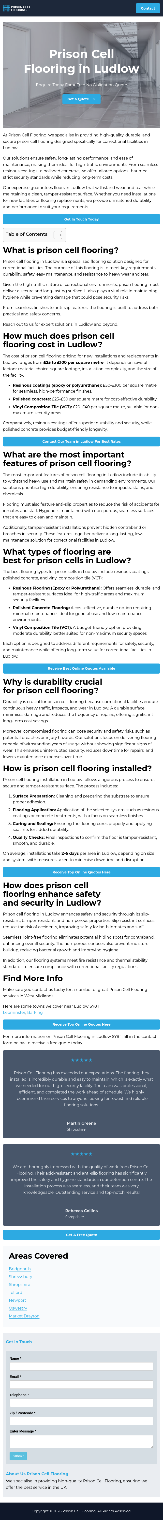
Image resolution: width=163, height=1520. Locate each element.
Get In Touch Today (81, 219)
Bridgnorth (20, 1269)
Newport (17, 1300)
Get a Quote (81, 99)
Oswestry (18, 1308)
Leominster (14, 1012)
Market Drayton (24, 1316)
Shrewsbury (20, 1276)
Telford (15, 1292)
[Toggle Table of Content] (55, 235)
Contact (148, 8)
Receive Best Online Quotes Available (81, 668)
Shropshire (19, 1284)
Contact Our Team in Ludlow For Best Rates (81, 441)
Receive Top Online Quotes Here (81, 872)
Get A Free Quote (81, 1235)
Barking (35, 1012)
